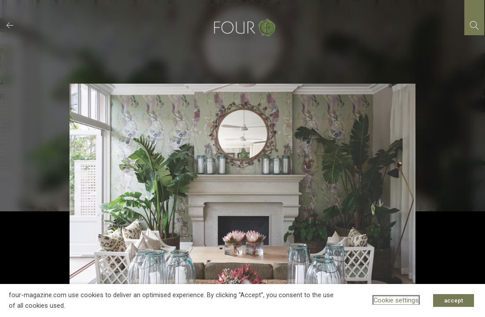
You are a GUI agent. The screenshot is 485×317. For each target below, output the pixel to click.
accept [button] (453, 300)
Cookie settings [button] (396, 300)
